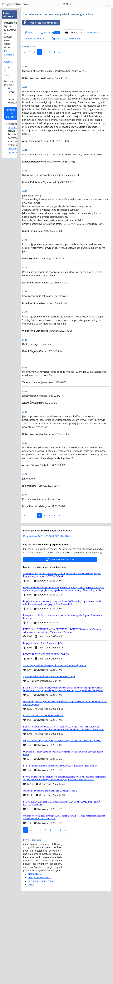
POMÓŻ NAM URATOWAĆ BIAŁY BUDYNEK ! (47, 618)
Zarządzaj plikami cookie (41, 963)
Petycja (30, 32)
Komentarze (73, 32)
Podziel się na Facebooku (40, 22)
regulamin (13, 127)
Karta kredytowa (13, 100)
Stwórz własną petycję (60, 641)
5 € (9, 67)
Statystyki (93, 32)
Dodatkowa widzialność (67, 38)
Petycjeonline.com (15, 4)
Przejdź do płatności (11, 113)
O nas (31, 967)
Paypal (11, 91)
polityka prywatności (36, 38)
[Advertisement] (66, 80)
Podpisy (50, 32)
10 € (6, 75)
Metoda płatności (9, 82)
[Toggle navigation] (107, 4)
